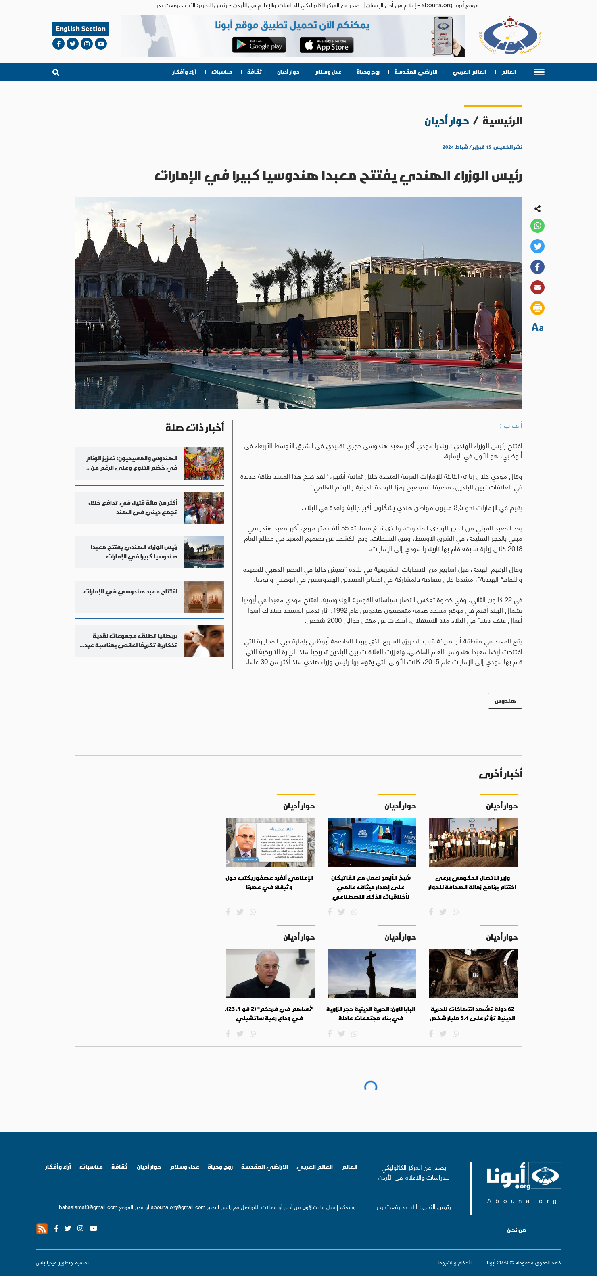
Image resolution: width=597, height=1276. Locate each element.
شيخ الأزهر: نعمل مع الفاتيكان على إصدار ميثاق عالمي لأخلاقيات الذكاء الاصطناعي (371, 887)
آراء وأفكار (184, 72)
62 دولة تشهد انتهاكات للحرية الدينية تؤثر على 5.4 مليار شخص (472, 1013)
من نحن (516, 1230)
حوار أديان (288, 72)
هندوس (505, 700)
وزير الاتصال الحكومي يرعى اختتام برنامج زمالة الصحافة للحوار (472, 882)
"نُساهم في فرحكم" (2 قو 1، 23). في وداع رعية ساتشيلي (269, 1013)
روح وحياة (368, 72)
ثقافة (254, 72)
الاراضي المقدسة (416, 72)
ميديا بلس (46, 1262)
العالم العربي (469, 72)
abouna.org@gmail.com (178, 1206)
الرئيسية (502, 120)
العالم (508, 72)
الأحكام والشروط (455, 1262)
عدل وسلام (328, 72)
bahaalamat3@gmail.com (88, 1206)
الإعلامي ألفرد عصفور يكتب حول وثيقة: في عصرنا (269, 882)
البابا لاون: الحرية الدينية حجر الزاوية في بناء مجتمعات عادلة (370, 1013)
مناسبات (221, 72)
